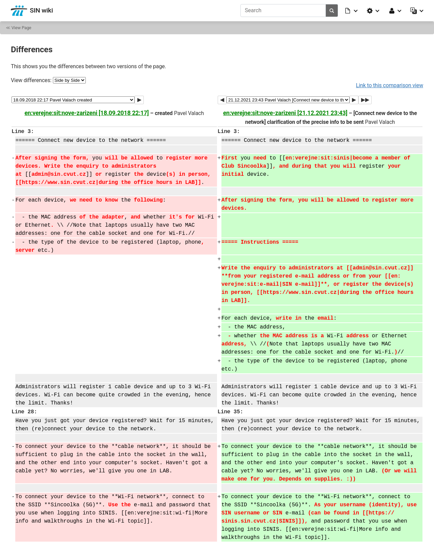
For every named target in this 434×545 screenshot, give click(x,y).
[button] (351, 10)
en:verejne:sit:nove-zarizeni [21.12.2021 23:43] (285, 113)
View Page (21, 27)
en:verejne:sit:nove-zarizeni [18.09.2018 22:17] (86, 113)
